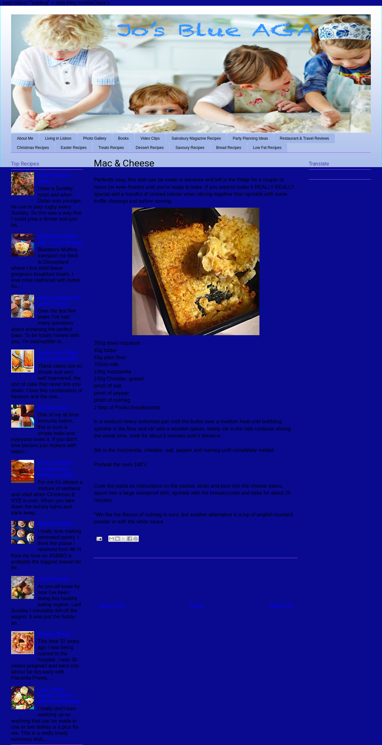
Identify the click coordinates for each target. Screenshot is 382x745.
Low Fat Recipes (267, 147)
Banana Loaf (52, 407)
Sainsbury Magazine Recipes (196, 138)
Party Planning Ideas (250, 138)
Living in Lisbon (58, 138)
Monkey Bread (54, 634)
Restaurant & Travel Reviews (304, 138)
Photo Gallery (94, 138)
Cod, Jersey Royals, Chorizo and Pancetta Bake (59, 695)
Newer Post (112, 606)
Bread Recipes (228, 147)
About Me (25, 138)
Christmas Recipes (33, 147)
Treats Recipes (111, 147)
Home (197, 606)
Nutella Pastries (55, 524)
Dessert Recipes (150, 147)
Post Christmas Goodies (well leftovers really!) (56, 469)
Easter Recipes (74, 147)
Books (123, 138)
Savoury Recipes (189, 147)
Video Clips (149, 138)
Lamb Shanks (53, 579)
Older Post (281, 606)
